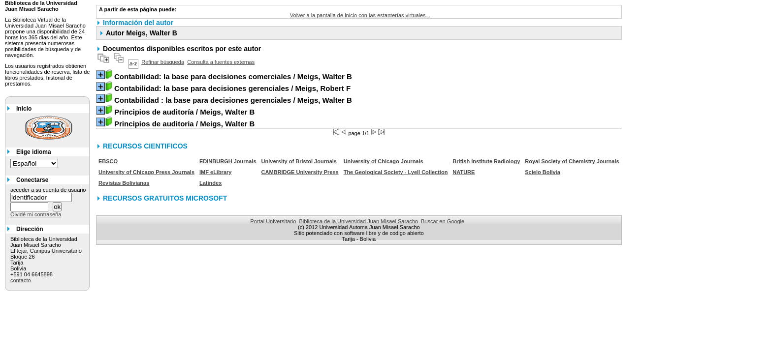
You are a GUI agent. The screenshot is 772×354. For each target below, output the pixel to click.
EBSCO (108, 161)
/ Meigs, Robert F (232, 88)
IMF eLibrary (215, 172)
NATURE (463, 172)
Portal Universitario (273, 221)
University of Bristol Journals (299, 161)
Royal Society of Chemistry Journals (572, 161)
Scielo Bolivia (542, 172)
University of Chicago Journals (383, 161)
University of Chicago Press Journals (146, 172)
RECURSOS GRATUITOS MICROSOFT (165, 198)
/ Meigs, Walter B (233, 76)
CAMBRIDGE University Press (300, 172)
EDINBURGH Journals (228, 161)
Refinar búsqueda (162, 62)
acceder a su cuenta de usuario (48, 190)
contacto (20, 280)
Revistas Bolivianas (123, 183)
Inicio (24, 108)
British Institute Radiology (486, 161)
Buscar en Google (442, 221)
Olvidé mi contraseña (35, 214)
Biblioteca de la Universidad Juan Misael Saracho (358, 221)
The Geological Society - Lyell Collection (396, 172)
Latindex (210, 183)
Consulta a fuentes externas (221, 62)
